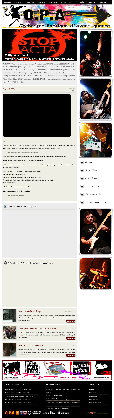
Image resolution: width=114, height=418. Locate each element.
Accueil (7, 2)
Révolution (17, 79)
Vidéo (81, 2)
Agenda (91, 2)
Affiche (15, 64)
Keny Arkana (92, 392)
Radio (61, 76)
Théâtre (63, 79)
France (6, 70)
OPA (15, 76)
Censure (71, 64)
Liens (63, 2)
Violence (16, 82)
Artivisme (48, 64)
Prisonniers (44, 76)
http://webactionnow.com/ (15, 195)
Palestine (21, 76)
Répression (69, 75)
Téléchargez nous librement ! (63, 408)
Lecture (41, 2)
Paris (26, 76)
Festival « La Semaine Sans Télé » (16, 392)
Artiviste (53, 2)
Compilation (25, 67)
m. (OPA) (72, 90)
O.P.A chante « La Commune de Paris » (17, 396)
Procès (51, 76)
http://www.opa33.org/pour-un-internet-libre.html (23, 152)
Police (36, 76)
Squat (47, 79)
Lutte (73, 70)
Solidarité (39, 78)
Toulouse (69, 79)
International (54, 70)
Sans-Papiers (28, 79)
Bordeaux (63, 64)
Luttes (72, 2)
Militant (38, 72)
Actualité (19, 2)
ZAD (22, 82)
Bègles (56, 64)
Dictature (40, 67)
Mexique (30, 73)
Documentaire (49, 67)
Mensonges (23, 73)
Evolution (65, 67)
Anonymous (26, 64)
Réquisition (7, 79)
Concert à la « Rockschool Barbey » (16, 389)
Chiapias (5, 67)
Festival (73, 67)
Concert (32, 67)
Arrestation (39, 64)
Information (43, 70)
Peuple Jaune (58, 395)
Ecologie (57, 67)
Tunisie (5, 82)
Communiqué (15, 67)
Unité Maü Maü (93, 399)
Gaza (13, 70)
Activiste (8, 63)
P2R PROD (92, 389)
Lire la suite (71, 321)
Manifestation (8, 73)
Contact (102, 2)
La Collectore (93, 396)
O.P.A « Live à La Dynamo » (14, 399)
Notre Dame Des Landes (67, 73)
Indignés (33, 70)
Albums (30, 2)
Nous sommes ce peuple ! (63, 399)
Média (16, 73)
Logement (65, 70)
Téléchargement (55, 79)
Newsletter (55, 73)
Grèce (18, 70)
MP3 (44, 73)
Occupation (8, 76)
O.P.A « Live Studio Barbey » (14, 402)
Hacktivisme (25, 70)
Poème (30, 76)
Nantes (48, 73)
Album (20, 64)
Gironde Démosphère (95, 402)
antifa (32, 64)
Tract (73, 79)
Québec (56, 76)
